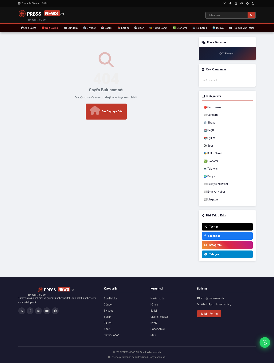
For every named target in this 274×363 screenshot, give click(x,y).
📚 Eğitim (123, 27)
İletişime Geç (223, 304)
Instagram (213, 245)
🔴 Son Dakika (49, 27)
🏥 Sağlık (106, 27)
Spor (107, 328)
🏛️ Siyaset (89, 27)
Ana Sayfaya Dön (106, 110)
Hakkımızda (158, 298)
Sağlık (107, 316)
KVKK (154, 322)
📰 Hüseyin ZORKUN (241, 27)
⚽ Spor (139, 27)
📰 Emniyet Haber (214, 191)
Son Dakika (110, 298)
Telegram (212, 254)
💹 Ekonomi (180, 27)
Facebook (212, 235)
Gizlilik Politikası (160, 316)
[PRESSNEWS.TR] (43, 15)
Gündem (109, 304)
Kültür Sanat (111, 335)
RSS (153, 335)
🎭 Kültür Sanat (158, 27)
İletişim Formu (209, 313)
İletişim (155, 310)
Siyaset (108, 310)
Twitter (211, 226)
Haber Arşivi (158, 328)
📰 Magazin (211, 199)
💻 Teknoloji (199, 27)
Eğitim (108, 322)
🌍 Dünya (218, 27)
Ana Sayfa (28, 27)
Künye (154, 304)
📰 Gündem (71, 27)
